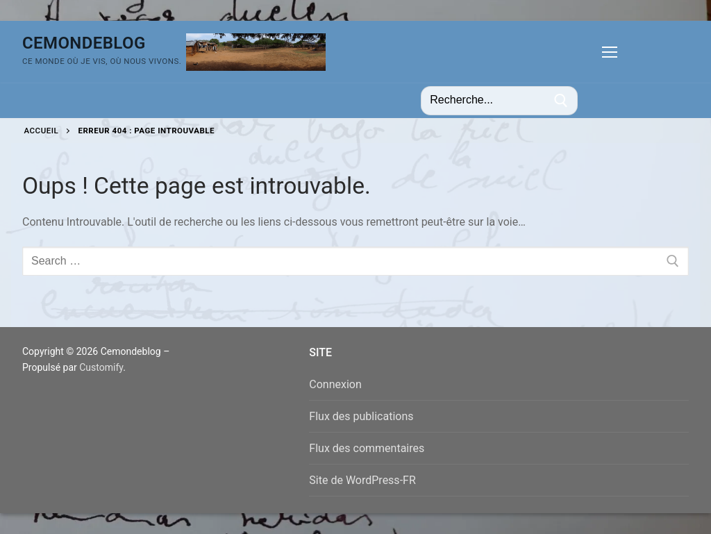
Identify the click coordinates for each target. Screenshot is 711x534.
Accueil (41, 130)
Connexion (335, 384)
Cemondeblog (84, 43)
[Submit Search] (561, 100)
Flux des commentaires (366, 448)
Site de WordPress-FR (362, 480)
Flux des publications (361, 416)
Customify (101, 367)
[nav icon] (609, 52)
